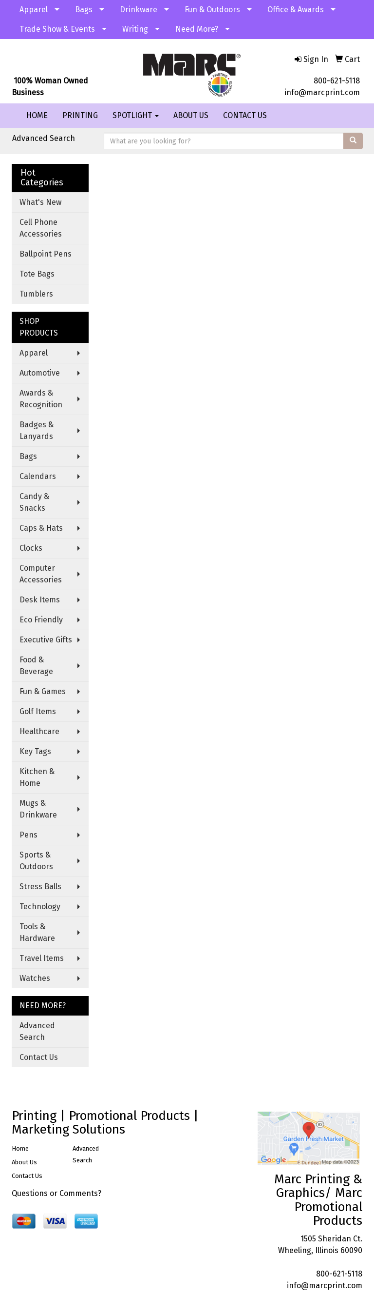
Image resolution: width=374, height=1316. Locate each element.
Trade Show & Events (57, 29)
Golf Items (37, 711)
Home (20, 1148)
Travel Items (41, 958)
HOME (37, 115)
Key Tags (35, 751)
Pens (28, 834)
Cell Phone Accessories (40, 228)
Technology (39, 906)
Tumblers (36, 294)
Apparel (33, 9)
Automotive (39, 373)
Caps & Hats (41, 528)
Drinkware (138, 9)
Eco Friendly (41, 619)
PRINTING (80, 115)
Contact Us (38, 1057)
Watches (34, 978)
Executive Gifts (45, 639)
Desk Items (39, 599)
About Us (24, 1162)
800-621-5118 (337, 80)
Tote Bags (37, 274)
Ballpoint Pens (45, 254)
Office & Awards (295, 9)
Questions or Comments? (56, 1193)
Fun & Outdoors (212, 9)
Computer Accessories (40, 573)
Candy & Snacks (34, 502)
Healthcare (39, 731)
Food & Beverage (36, 665)
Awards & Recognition (40, 398)
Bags (84, 9)
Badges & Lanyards (36, 430)
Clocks (30, 548)
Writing (135, 29)
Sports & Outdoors (36, 860)
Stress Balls (40, 886)
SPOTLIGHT (135, 115)
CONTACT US (245, 115)
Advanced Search (43, 138)
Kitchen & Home (37, 777)
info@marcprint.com (322, 92)
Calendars (37, 476)
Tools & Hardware (37, 932)
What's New (40, 202)
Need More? (196, 29)
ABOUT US (190, 115)
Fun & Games (42, 691)
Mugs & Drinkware (38, 808)
